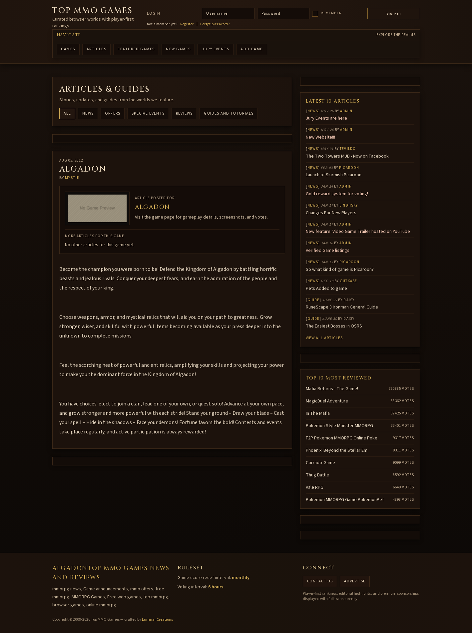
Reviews (184, 113)
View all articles (324, 338)
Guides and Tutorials (228, 113)
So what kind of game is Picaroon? (340, 269)
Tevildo (348, 148)
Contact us (320, 581)
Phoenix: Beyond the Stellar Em (336, 450)
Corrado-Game (320, 462)
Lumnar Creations (157, 619)
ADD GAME (251, 49)
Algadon (152, 207)
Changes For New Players (331, 213)
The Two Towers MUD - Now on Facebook (347, 156)
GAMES (68, 49)
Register (187, 24)
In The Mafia (318, 413)
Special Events (148, 113)
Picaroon (349, 167)
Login (153, 13)
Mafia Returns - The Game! (332, 388)
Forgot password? (215, 24)
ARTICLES (97, 49)
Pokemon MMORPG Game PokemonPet (345, 499)
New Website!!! (320, 137)
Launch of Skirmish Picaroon (333, 175)
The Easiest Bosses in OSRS (334, 326)
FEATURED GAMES (136, 49)
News (88, 113)
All (67, 113)
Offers (112, 113)
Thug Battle (317, 475)
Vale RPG (314, 487)
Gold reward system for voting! (337, 194)
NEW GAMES (178, 49)
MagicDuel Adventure (327, 401)
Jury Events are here (326, 118)
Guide (313, 300)
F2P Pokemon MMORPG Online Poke (341, 438)
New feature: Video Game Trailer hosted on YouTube (358, 231)
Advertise (354, 581)
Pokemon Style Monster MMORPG (339, 425)
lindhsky (348, 205)
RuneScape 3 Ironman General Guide (342, 307)
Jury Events (215, 49)
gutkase (348, 281)
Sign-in (393, 13)
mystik (72, 178)
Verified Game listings (327, 250)
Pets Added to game (326, 288)
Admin (346, 111)
